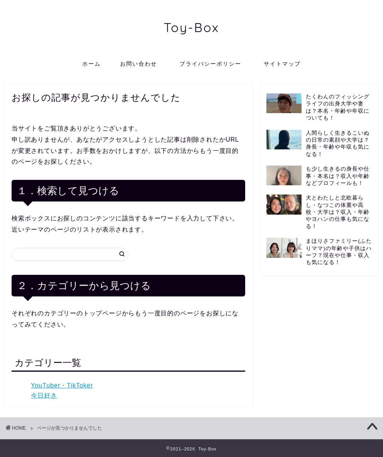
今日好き (44, 395)
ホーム (91, 63)
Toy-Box (191, 27)
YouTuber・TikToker (62, 385)
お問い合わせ (138, 63)
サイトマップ (282, 63)
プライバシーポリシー (213, 63)
